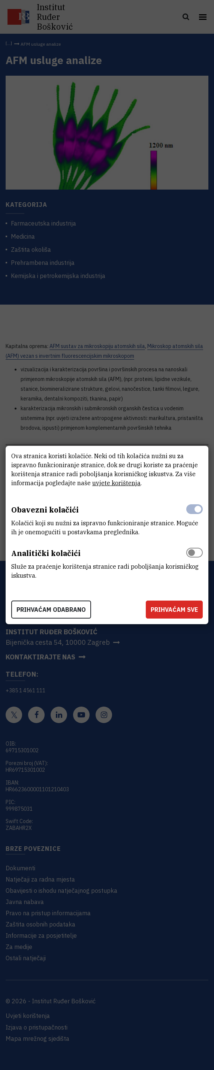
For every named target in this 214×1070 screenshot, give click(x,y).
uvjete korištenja (116, 483)
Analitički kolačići (46, 553)
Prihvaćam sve (174, 609)
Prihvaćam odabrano (51, 609)
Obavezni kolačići (45, 510)
